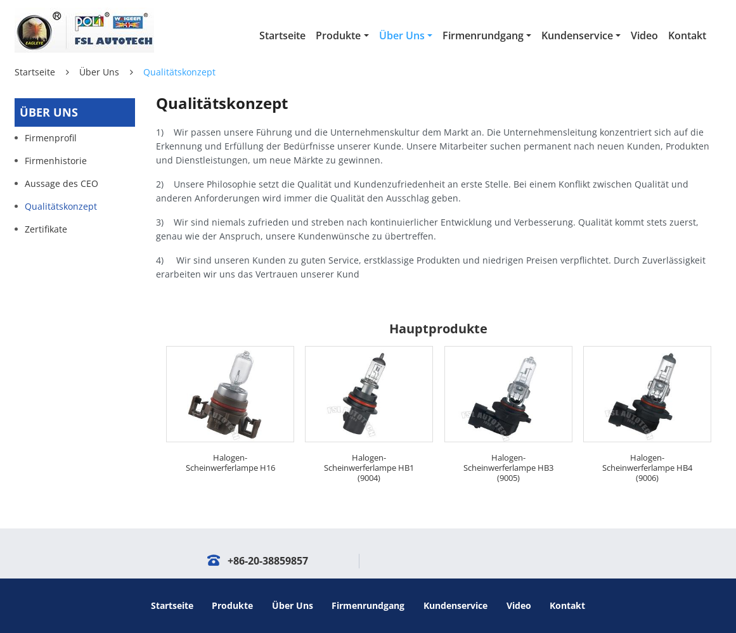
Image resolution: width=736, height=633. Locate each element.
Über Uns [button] (402, 35)
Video (644, 35)
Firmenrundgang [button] (483, 35)
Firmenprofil (51, 138)
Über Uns (99, 72)
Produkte (232, 605)
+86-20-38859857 (268, 561)
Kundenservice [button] (577, 35)
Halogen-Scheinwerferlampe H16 (230, 462)
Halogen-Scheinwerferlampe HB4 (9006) (647, 467)
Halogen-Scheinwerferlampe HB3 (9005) (508, 467)
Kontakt (687, 35)
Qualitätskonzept (61, 206)
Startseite (282, 35)
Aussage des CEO (61, 183)
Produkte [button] (338, 35)
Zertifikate (46, 229)
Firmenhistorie (56, 161)
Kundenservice (455, 605)
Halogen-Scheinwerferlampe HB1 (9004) (369, 467)
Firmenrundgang (368, 605)
